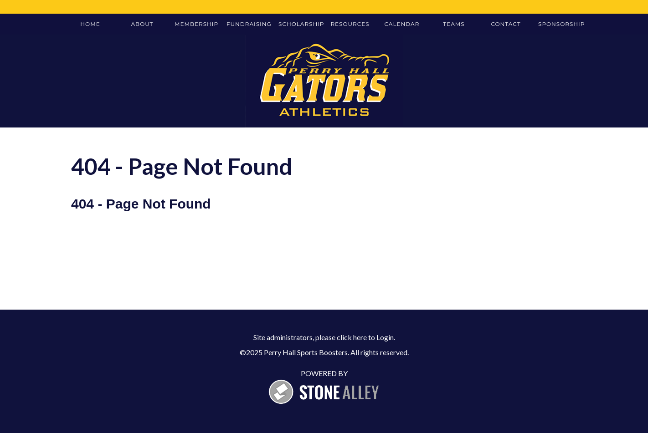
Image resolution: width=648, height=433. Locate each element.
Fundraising (249, 23)
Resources (349, 23)
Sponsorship (561, 23)
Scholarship (301, 23)
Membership (196, 23)
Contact (505, 23)
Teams (453, 23)
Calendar (402, 23)
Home (90, 23)
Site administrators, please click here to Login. (324, 337)
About (142, 23)
